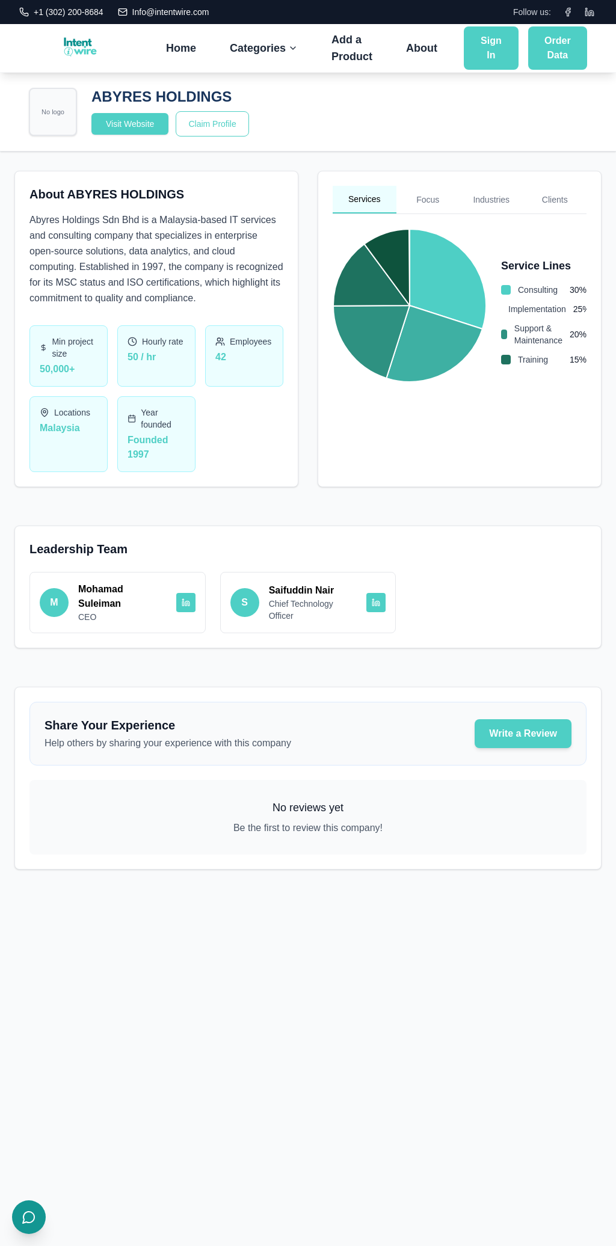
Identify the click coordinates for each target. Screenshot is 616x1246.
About (421, 48)
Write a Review (523, 733)
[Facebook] (568, 12)
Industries (491, 199)
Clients (555, 199)
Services (364, 199)
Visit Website (130, 124)
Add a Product (351, 48)
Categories (264, 48)
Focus (427, 199)
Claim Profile (212, 124)
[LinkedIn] (589, 12)
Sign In (491, 47)
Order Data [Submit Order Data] (557, 47)
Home (181, 48)
